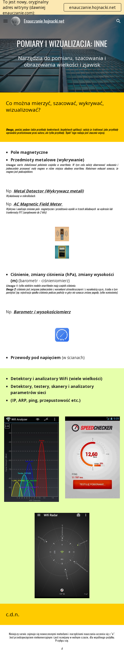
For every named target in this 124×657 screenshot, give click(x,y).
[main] (62, 43)
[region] (62, 7)
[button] (5, 21)
